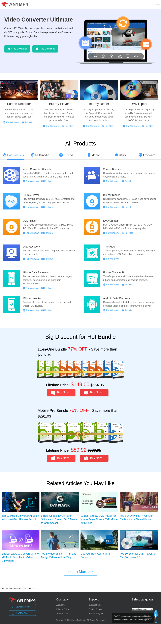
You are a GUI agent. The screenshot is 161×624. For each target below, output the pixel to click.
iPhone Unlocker (32, 298)
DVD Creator (110, 220)
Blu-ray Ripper (99, 104)
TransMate (109, 246)
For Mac (29, 122)
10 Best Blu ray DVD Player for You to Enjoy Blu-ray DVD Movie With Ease (99, 519)
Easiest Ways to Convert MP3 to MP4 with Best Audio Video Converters (20, 557)
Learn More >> (80, 571)
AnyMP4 (18, 589)
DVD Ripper (139, 104)
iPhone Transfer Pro (114, 272)
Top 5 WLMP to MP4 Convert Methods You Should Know (136, 517)
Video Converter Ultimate (38, 19)
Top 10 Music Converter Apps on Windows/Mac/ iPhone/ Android (20, 517)
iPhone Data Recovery (36, 272)
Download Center (21, 606)
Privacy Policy (62, 609)
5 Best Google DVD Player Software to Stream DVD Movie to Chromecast (59, 519)
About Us (60, 605)
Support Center (95, 605)
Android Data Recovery (116, 298)
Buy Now (63, 392)
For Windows (12, 122)
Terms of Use (62, 614)
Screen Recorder (19, 104)
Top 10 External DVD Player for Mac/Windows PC (138, 555)
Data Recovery (31, 246)
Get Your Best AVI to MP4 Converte (95, 555)
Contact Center (95, 609)
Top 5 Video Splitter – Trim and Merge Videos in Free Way (58, 555)
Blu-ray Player (59, 104)
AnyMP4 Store (20, 613)
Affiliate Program (96, 614)
